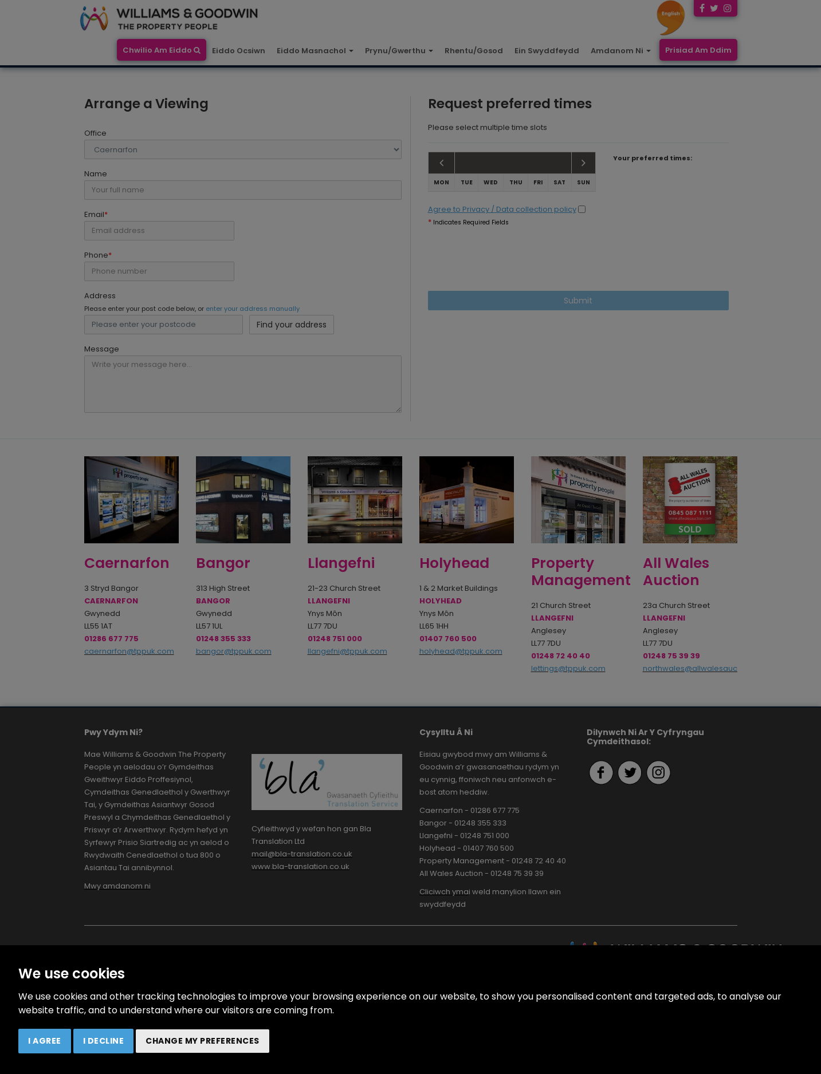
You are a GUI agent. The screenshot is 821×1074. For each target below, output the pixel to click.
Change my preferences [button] (203, 1041)
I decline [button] (103, 1041)
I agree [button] (44, 1041)
